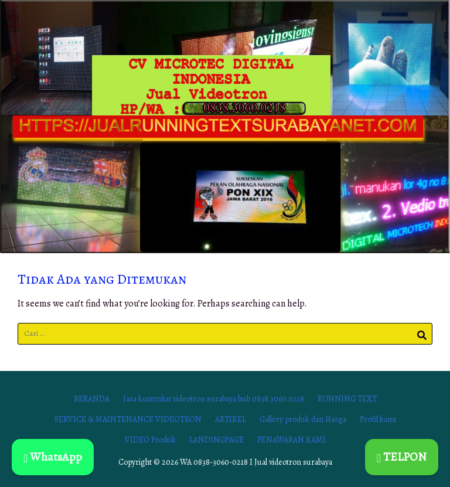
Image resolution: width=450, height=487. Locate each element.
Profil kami (378, 419)
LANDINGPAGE (216, 439)
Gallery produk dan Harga (303, 419)
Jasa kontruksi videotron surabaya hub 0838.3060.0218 (213, 398)
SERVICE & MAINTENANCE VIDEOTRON (128, 419)
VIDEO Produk (150, 439)
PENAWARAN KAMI (291, 439)
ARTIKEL (230, 419)
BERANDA (92, 398)
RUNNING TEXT (347, 398)
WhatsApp (52, 457)
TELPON (402, 457)
